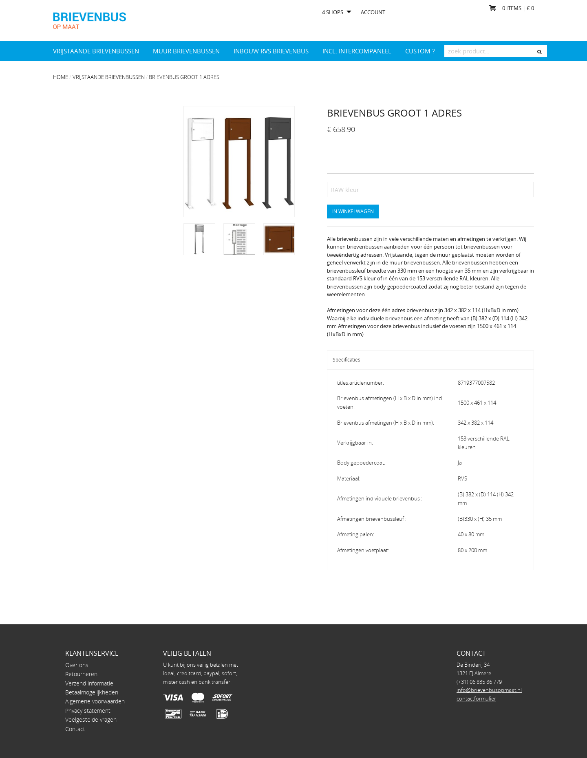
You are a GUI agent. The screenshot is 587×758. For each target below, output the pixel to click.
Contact (75, 729)
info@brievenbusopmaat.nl (489, 690)
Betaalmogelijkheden (91, 692)
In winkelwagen (353, 211)
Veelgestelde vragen (91, 719)
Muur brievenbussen (186, 51)
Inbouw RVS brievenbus (271, 51)
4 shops (332, 12)
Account (373, 12)
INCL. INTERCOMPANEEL (356, 51)
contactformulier (476, 698)
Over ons (76, 665)
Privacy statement (87, 710)
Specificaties (346, 359)
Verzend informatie (89, 683)
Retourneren (81, 674)
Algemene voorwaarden (95, 701)
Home (60, 77)
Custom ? (420, 51)
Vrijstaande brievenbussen (96, 51)
